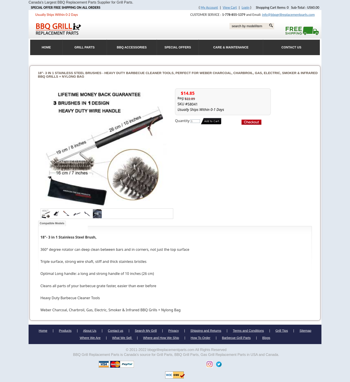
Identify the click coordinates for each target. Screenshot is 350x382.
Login (246, 7)
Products (65, 330)
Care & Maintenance (230, 47)
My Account (209, 7)
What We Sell (122, 338)
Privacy (173, 330)
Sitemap (305, 330)
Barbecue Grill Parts (236, 338)
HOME (46, 47)
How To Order (200, 338)
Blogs (266, 338)
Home (43, 330)
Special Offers (178, 47)
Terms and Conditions (248, 330)
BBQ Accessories (132, 47)
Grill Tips (281, 330)
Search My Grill (146, 330)
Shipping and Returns (205, 330)
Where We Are (90, 338)
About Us (89, 330)
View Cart (230, 7)
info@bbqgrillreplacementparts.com (288, 14)
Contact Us (291, 47)
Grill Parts (85, 47)
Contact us (115, 330)
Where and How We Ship (161, 338)
